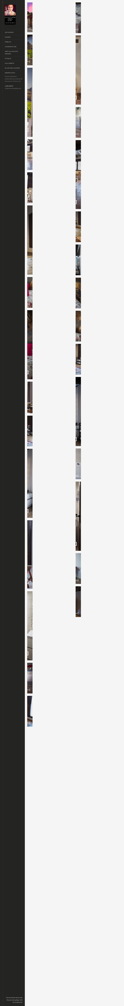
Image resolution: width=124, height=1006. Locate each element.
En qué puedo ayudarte (12, 68)
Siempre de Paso (10, 73)
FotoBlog (8, 58)
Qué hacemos (9, 32)
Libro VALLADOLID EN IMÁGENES (11, 53)
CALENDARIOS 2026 (10, 46)
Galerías (8, 37)
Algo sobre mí (9, 63)
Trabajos (8, 42)
